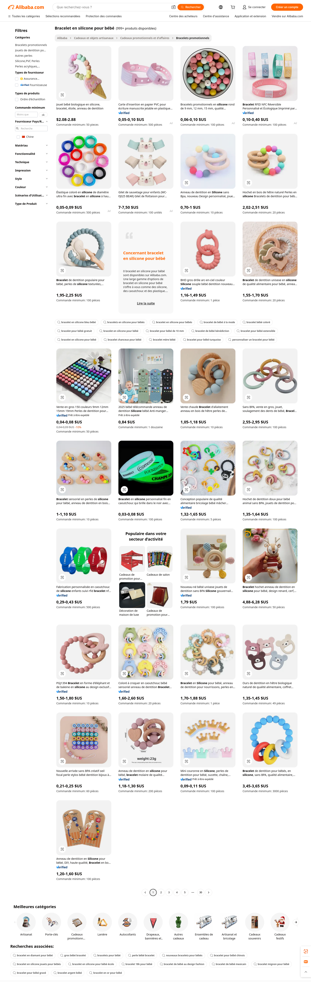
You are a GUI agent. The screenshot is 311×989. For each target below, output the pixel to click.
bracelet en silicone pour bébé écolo (91, 964)
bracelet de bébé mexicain (229, 964)
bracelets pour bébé (107, 955)
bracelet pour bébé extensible (256, 331)
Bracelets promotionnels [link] (192, 38)
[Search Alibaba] (112, 7)
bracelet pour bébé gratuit (74, 331)
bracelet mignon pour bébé (271, 964)
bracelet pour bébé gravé (29, 973)
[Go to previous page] (145, 892)
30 (200, 892)
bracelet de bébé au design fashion (182, 964)
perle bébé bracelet (141, 955)
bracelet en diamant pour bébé (33, 955)
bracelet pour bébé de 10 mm (165, 331)
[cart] (234, 7)
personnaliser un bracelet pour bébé (251, 339)
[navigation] (30, 461)
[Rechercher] (191, 7)
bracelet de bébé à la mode (217, 322)
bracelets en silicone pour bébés (124, 322)
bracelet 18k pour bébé (137, 964)
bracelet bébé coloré (256, 322)
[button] (173, 7)
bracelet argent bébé (68, 973)
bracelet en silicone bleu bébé (76, 322)
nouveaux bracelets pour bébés (182, 955)
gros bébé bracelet (73, 955)
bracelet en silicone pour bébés (172, 322)
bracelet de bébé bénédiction (210, 331)
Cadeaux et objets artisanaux (93, 38)
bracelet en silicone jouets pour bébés (37, 964)
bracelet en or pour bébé (105, 973)
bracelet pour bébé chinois (227, 955)
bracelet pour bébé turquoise (202, 339)
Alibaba (62, 38)
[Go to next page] (208, 892)
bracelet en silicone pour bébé (118, 331)
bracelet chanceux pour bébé (122, 339)
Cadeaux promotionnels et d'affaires (144, 38)
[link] (306, 951)
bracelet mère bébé (162, 339)
